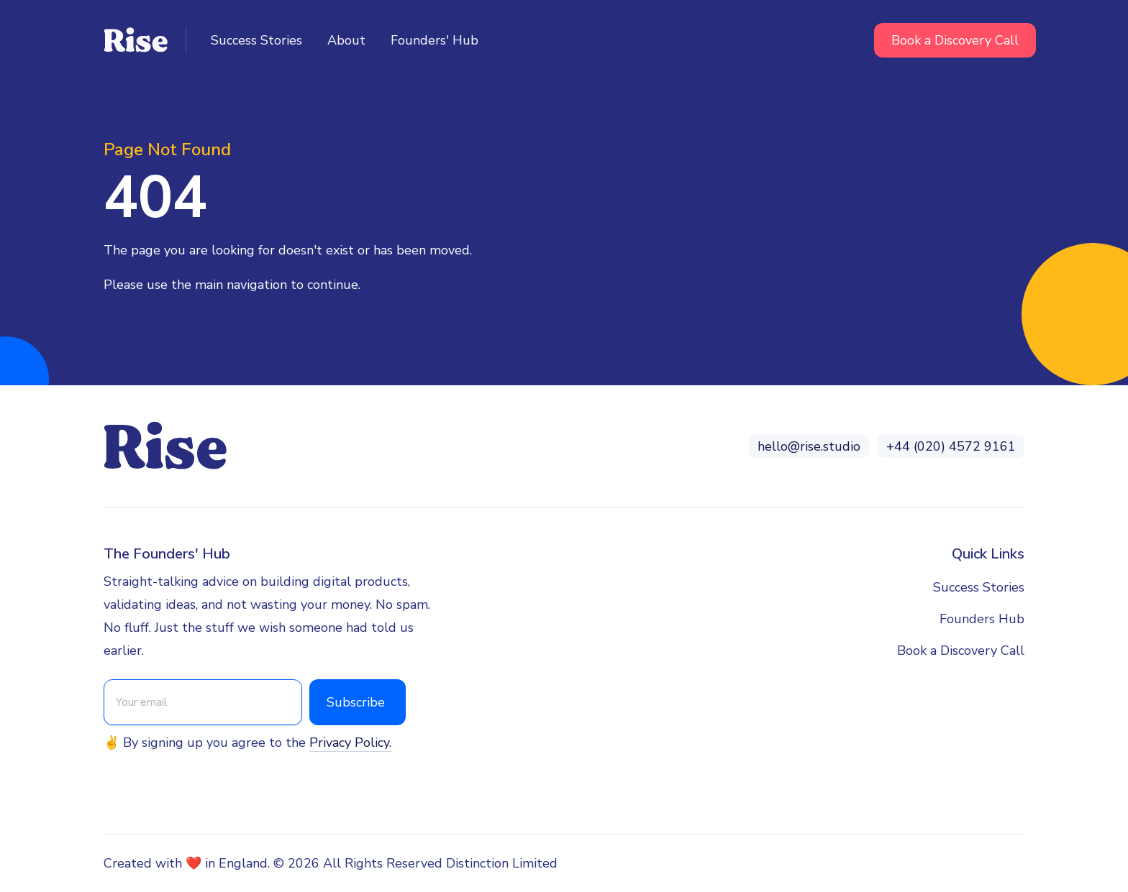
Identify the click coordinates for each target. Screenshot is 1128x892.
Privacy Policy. (350, 742)
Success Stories (256, 40)
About (346, 40)
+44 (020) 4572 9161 (951, 446)
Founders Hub (982, 618)
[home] (145, 40)
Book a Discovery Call (955, 40)
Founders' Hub (434, 40)
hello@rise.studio (809, 446)
